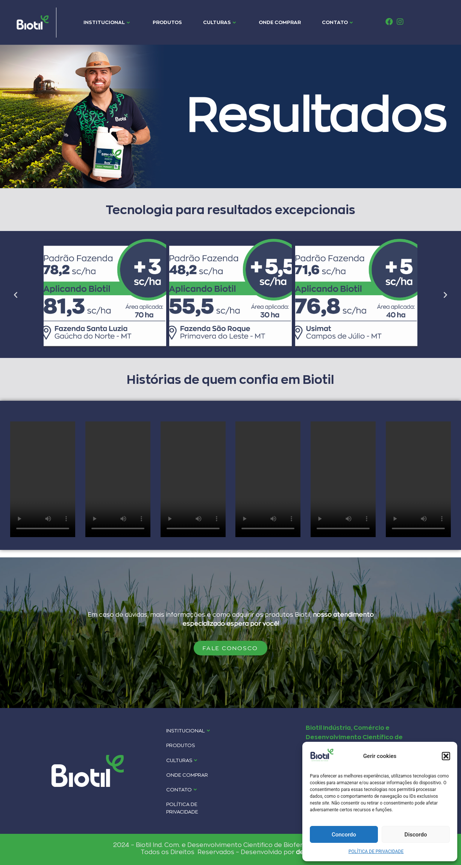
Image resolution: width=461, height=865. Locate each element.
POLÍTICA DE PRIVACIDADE (376, 851)
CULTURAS (219, 22)
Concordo (344, 834)
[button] (446, 756)
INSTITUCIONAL (106, 22)
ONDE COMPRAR (280, 22)
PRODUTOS (167, 22)
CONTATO (337, 22)
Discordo (416, 834)
